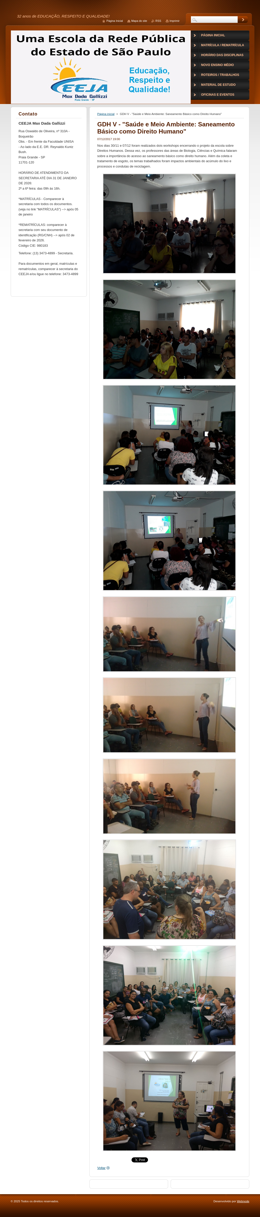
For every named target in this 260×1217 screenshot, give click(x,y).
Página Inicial (114, 20)
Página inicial (106, 113)
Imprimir (175, 20)
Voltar (101, 1168)
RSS (158, 20)
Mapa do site (139, 20)
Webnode (243, 1201)
